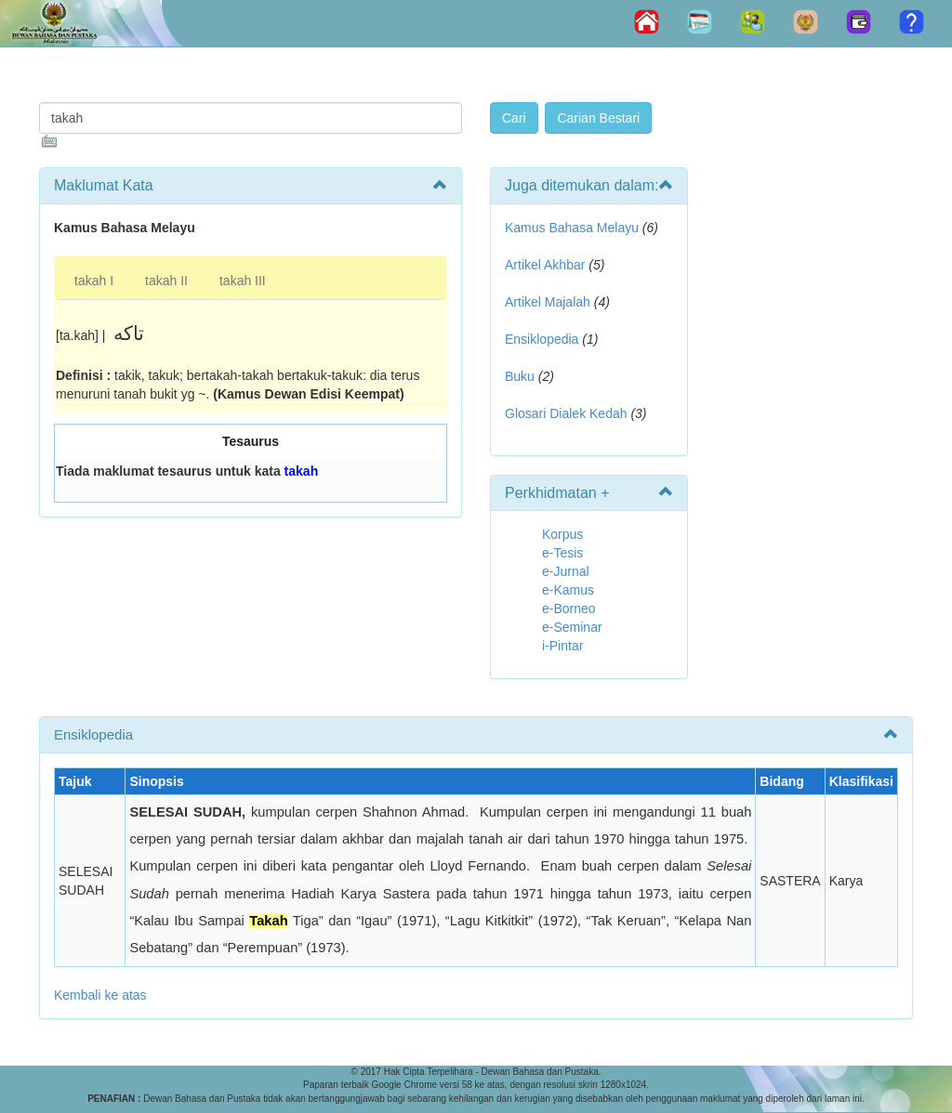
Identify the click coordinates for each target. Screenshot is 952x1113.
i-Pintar (562, 645)
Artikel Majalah (547, 302)
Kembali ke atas (100, 995)
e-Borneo (569, 608)
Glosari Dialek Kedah (566, 413)
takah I (93, 280)
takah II (166, 280)
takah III (242, 280)
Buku (520, 376)
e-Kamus (568, 590)
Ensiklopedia (541, 339)
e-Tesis (562, 552)
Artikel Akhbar (545, 264)
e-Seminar (572, 627)
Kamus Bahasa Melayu (573, 227)
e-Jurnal (565, 571)
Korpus (562, 534)
